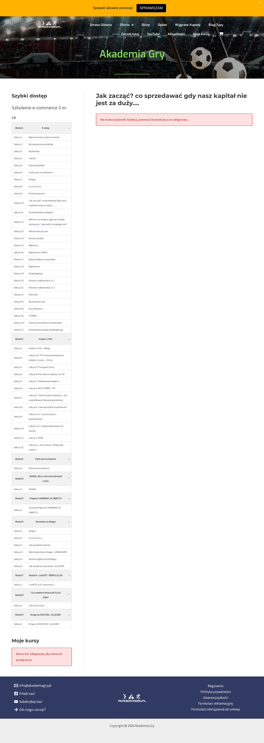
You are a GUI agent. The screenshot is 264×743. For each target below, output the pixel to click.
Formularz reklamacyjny (215, 703)
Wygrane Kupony (188, 25)
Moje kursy (201, 34)
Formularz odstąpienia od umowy (215, 709)
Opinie (162, 25)
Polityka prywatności (216, 692)
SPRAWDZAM (151, 8)
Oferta (127, 25)
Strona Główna (101, 25)
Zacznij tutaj (130, 34)
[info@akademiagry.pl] (33, 686)
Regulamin (215, 686)
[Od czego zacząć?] (30, 710)
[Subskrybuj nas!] (28, 702)
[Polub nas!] (25, 694)
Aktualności (176, 34)
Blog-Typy (216, 25)
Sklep (146, 25)
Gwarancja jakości (215, 697)
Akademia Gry (132, 54)
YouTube (153, 34)
